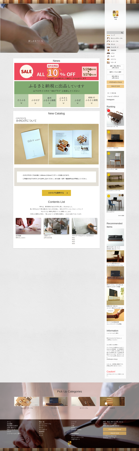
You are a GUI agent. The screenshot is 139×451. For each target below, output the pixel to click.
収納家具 (41, 431)
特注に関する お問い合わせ (115, 77)
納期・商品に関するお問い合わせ (113, 422)
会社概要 (18, 235)
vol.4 (73, 243)
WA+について (11, 429)
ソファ (41, 433)
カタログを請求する (56, 193)
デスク (41, 427)
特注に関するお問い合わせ (111, 425)
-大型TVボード (75, 439)
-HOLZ (73, 435)
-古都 (72, 425)
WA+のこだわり (20, 237)
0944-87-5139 (115, 86)
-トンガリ (74, 431)
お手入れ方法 (48, 237)
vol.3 (73, 241)
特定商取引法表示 (12, 425)
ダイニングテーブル (45, 424)
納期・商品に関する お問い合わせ (115, 66)
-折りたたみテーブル (77, 437)
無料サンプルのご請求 (115, 72)
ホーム (9, 422)
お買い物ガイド (11, 427)
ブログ (9, 431)
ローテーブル (43, 425)
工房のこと (47, 235)
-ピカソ (73, 424)
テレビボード (43, 429)
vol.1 (73, 237)
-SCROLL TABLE (76, 429)
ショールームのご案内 (13, 433)
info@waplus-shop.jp (115, 82)
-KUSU (73, 427)
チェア (41, 435)
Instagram (110, 100)
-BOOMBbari (75, 433)
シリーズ (73, 422)
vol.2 (73, 239)
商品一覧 (41, 422)
